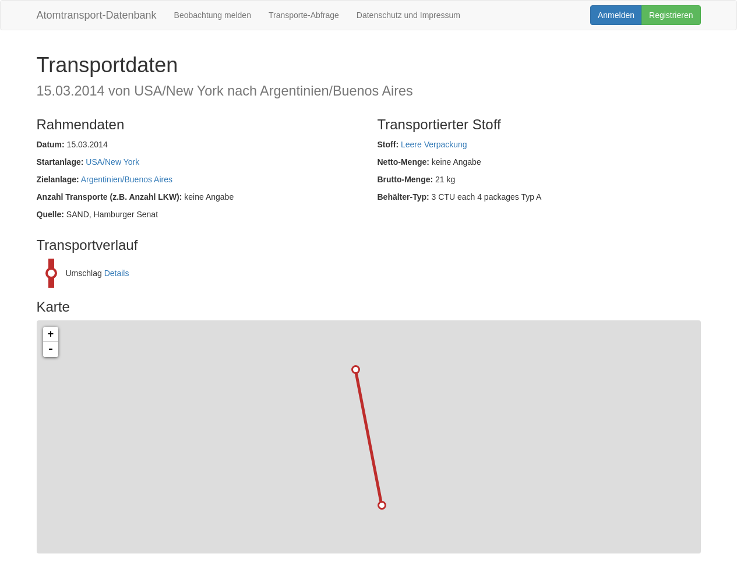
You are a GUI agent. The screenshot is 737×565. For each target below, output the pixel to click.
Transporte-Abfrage (304, 15)
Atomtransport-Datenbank (97, 15)
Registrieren (671, 15)
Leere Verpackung (434, 144)
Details (116, 273)
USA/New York (112, 162)
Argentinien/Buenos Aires (126, 179)
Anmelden (616, 15)
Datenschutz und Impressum (408, 15)
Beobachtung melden (212, 15)
